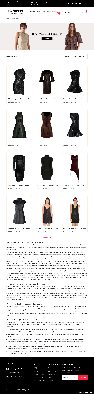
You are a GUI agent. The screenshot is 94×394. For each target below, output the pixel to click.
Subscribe (82, 378)
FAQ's (36, 368)
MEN (38, 12)
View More (47, 237)
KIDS (43, 12)
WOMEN (32, 12)
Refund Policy (39, 377)
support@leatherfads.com (17, 369)
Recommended (79, 56)
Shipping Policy (39, 380)
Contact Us (52, 371)
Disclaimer (51, 374)
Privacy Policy (39, 374)
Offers (36, 371)
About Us (51, 368)
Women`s (15, 18)
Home (8, 18)
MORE (49, 12)
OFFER (54, 12)
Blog (49, 377)
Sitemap (51, 380)
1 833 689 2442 (75, 3)
